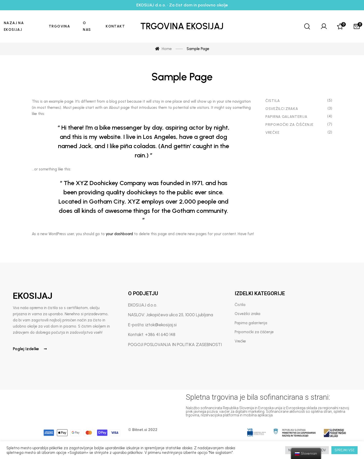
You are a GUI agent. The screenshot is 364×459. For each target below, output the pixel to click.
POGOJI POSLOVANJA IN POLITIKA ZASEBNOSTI (175, 344)
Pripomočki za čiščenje (289, 124)
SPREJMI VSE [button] (344, 450)
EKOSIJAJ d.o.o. (142, 305)
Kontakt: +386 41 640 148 (151, 334)
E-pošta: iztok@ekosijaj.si (152, 324)
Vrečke (272, 132)
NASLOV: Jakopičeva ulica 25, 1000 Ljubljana (170, 314)
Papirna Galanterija (286, 116)
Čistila (272, 101)
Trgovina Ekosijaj (182, 26)
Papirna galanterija (251, 323)
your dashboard (119, 234)
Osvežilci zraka (281, 109)
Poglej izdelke (30, 348)
